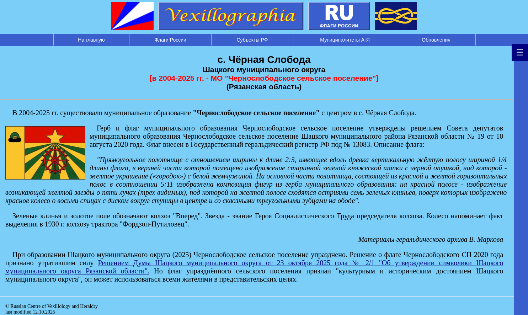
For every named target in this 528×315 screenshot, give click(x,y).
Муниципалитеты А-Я (345, 40)
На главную (91, 40)
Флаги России (170, 40)
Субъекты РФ (252, 40)
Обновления (436, 40)
